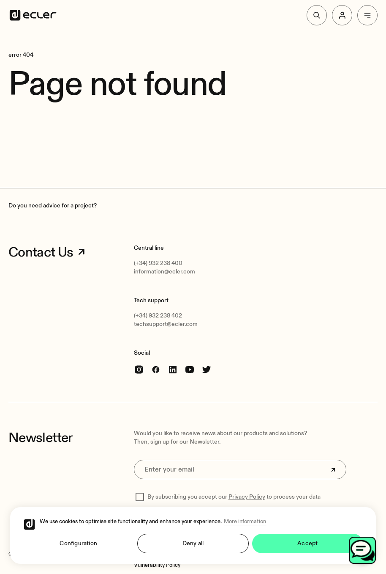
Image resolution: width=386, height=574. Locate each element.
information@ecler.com (164, 271)
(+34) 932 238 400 (158, 263)
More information (245, 521)
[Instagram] (139, 369)
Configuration (78, 543)
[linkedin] (173, 369)
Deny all (193, 543)
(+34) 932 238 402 (158, 315)
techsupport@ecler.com (166, 324)
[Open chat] (362, 550)
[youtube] (190, 369)
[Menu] (367, 15)
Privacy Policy (246, 496)
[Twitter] (206, 369)
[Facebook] (156, 369)
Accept (307, 543)
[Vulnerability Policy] (157, 565)
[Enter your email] (240, 469)
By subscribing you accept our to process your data (234, 496)
